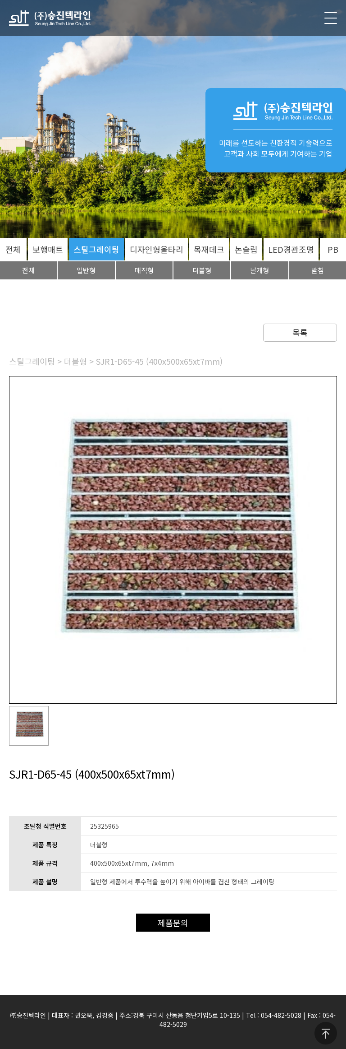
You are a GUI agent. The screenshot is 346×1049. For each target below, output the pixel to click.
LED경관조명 (291, 249)
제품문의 (173, 922)
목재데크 (209, 249)
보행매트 (47, 249)
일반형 (86, 270)
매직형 (144, 270)
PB (333, 249)
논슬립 (246, 249)
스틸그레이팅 (96, 249)
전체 (13, 249)
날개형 (259, 270)
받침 (317, 270)
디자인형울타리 (156, 249)
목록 (300, 332)
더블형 (201, 270)
